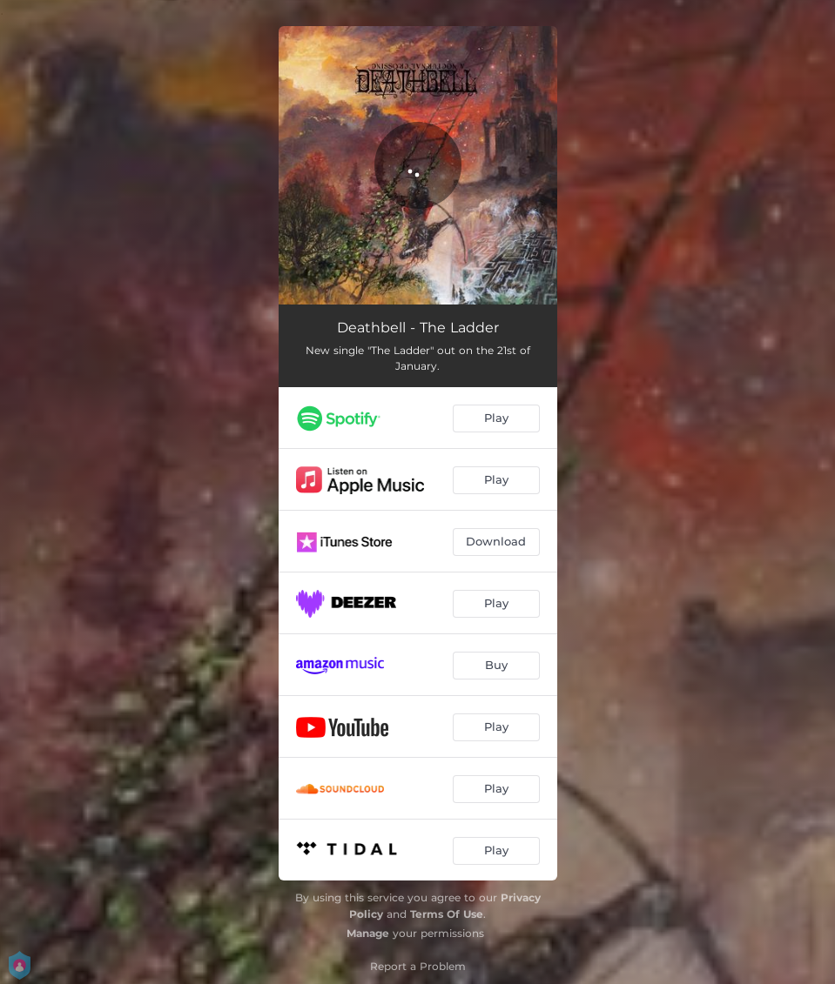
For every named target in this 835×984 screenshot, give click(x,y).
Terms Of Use (446, 913)
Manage (368, 933)
